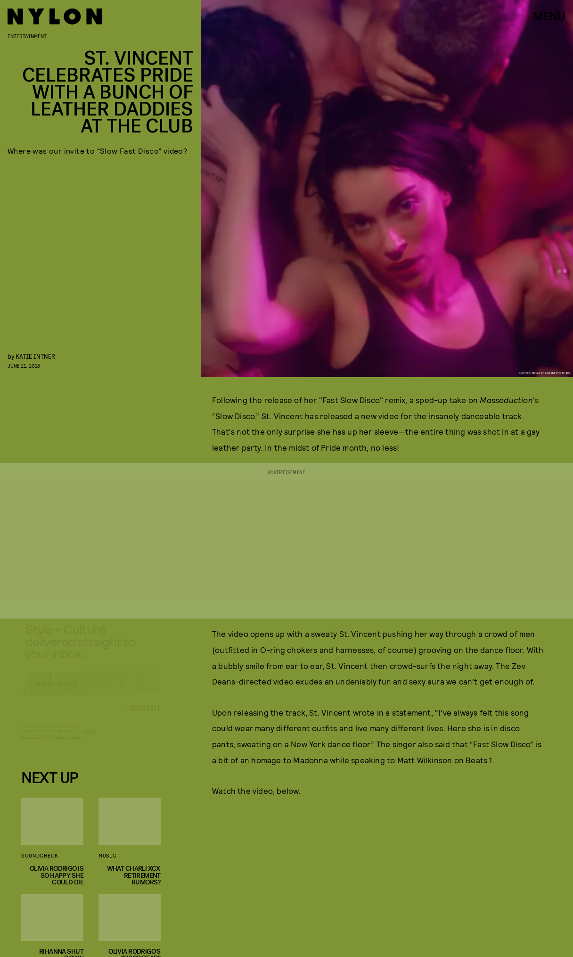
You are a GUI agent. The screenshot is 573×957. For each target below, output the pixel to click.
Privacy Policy (68, 744)
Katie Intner (35, 356)
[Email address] (91, 691)
